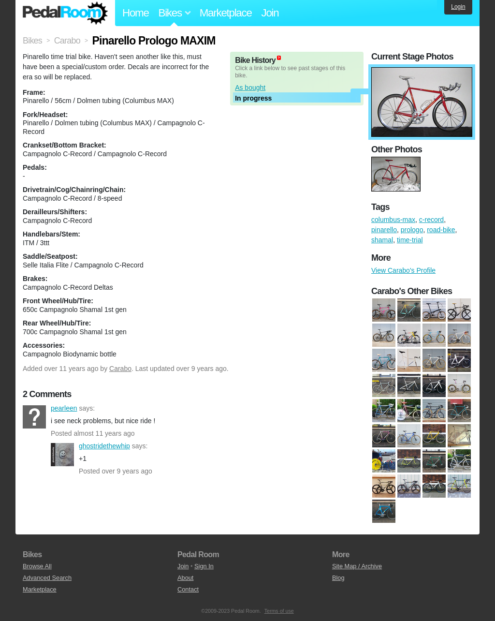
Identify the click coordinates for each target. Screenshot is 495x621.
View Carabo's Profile (403, 270)
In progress (253, 98)
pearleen (34, 417)
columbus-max (393, 219)
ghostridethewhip (62, 454)
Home (135, 13)
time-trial (410, 240)
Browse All (37, 566)
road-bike (441, 230)
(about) (279, 58)
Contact (188, 589)
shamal (382, 240)
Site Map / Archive (357, 566)
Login (458, 6)
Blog (338, 577)
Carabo (120, 368)
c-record (431, 219)
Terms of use (279, 611)
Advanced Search (47, 577)
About (185, 577)
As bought (250, 87)
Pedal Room (65, 13)
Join (270, 13)
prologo (412, 230)
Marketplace (226, 13)
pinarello (384, 230)
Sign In (204, 566)
